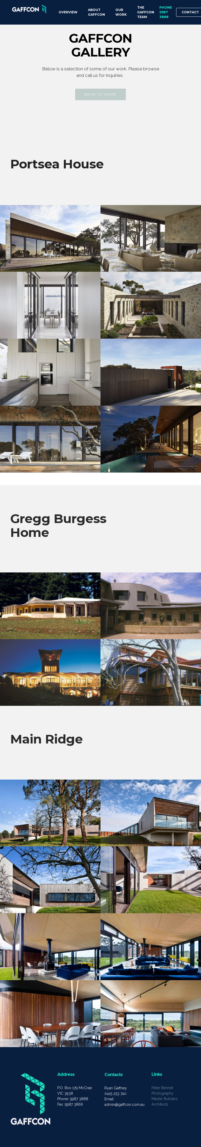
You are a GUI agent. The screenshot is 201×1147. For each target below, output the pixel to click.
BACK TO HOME (100, 94)
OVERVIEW (68, 12)
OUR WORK (121, 12)
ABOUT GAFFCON (96, 12)
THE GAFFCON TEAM (145, 12)
